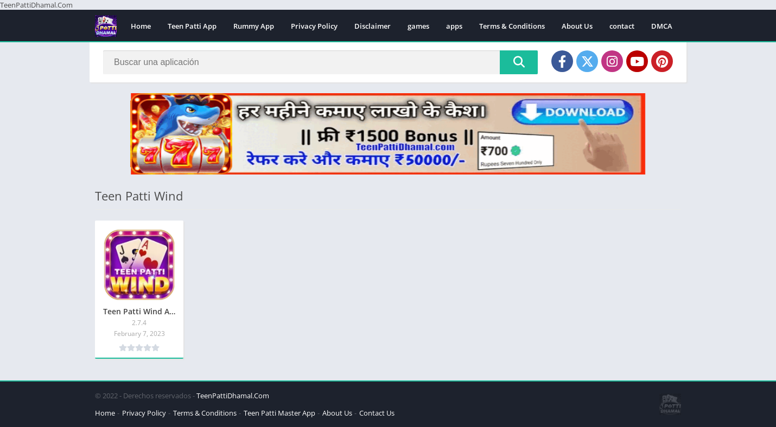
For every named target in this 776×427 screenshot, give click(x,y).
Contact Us (377, 413)
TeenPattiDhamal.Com (232, 395)
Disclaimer (372, 26)
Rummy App (253, 26)
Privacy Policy (314, 26)
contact (621, 26)
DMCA (661, 26)
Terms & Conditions (512, 26)
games (418, 26)
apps (454, 26)
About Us (577, 26)
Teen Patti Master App (279, 413)
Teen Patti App (192, 26)
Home (141, 26)
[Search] (320, 62)
